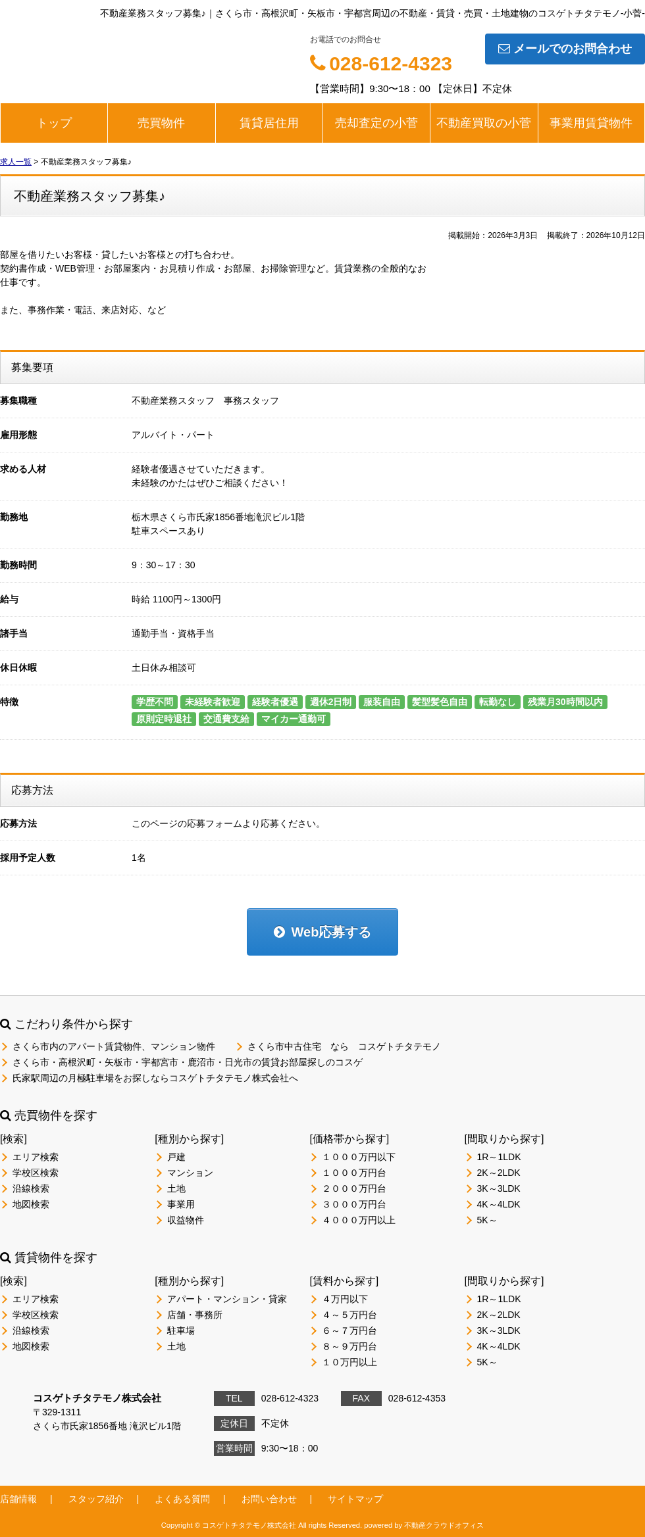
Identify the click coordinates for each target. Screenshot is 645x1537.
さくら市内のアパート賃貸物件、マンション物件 (114, 1046)
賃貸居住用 (269, 123)
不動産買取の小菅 (483, 123)
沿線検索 (31, 1188)
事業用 (181, 1204)
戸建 (176, 1157)
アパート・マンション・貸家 (227, 1299)
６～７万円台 (349, 1330)
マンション (190, 1172)
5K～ (487, 1220)
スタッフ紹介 (96, 1499)
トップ (54, 123)
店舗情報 (18, 1499)
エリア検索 (36, 1157)
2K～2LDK (499, 1172)
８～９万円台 (349, 1346)
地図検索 (31, 1204)
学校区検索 (36, 1172)
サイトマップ (355, 1499)
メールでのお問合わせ (565, 48)
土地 (176, 1188)
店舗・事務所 (194, 1314)
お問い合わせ (269, 1499)
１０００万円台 (354, 1172)
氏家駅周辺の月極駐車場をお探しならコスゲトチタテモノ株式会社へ (155, 1078)
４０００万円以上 (359, 1220)
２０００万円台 (354, 1188)
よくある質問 (182, 1499)
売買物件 (161, 123)
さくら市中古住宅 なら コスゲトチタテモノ (344, 1046)
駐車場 (181, 1330)
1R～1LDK (499, 1157)
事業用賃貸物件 (591, 123)
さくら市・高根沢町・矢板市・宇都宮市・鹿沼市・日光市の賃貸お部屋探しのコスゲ (188, 1062)
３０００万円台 (354, 1204)
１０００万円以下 (359, 1157)
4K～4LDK (499, 1204)
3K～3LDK (499, 1188)
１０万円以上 (349, 1362)
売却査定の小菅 (376, 123)
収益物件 (185, 1220)
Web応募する (323, 932)
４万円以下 (345, 1299)
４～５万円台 (349, 1314)
